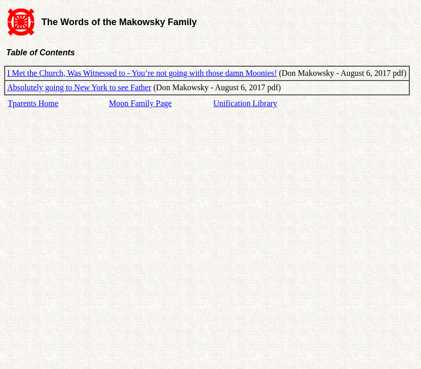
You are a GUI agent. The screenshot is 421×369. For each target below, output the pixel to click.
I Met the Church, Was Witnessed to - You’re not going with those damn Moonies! (142, 73)
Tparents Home (33, 103)
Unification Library (245, 103)
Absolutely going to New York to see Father (79, 87)
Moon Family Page (140, 103)
